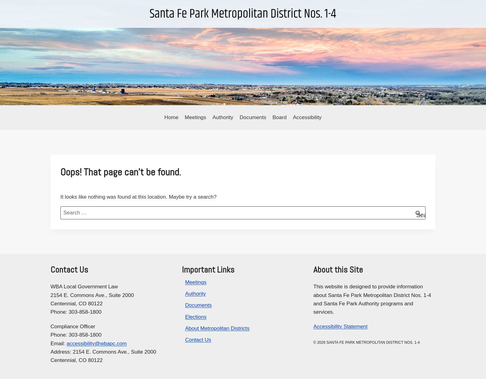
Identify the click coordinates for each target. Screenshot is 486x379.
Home (171, 117)
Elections (195, 317)
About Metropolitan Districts (217, 328)
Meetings (195, 117)
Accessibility (307, 117)
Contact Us (198, 340)
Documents (253, 117)
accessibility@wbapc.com (97, 344)
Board (279, 117)
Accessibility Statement (340, 326)
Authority (222, 117)
